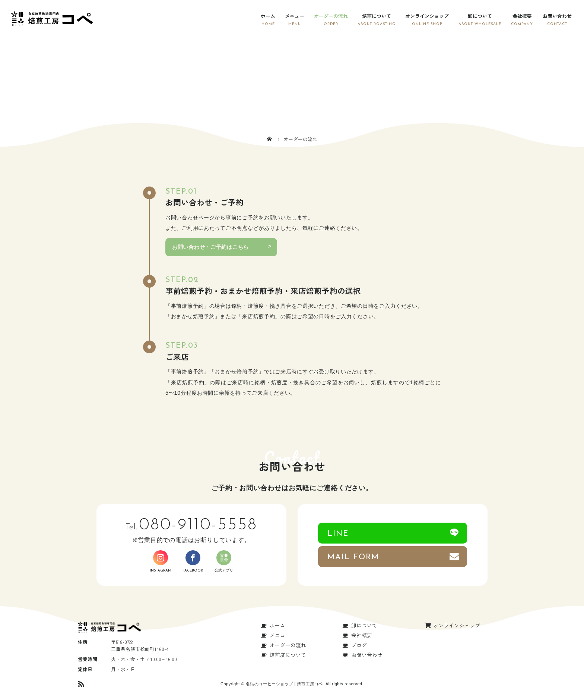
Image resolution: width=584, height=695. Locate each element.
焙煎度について (288, 654)
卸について (480, 15)
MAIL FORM (353, 557)
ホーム (268, 15)
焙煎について (376, 15)
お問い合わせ (557, 15)
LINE (338, 534)
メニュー (294, 15)
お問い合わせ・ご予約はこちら (210, 247)
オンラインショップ (427, 15)
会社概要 (522, 15)
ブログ (359, 645)
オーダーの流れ (331, 15)
